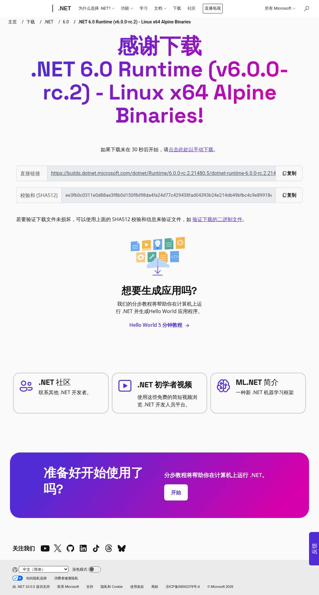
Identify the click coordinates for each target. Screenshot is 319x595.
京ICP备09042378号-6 (183, 586)
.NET (49, 21)
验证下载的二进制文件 (217, 219)
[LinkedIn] (83, 548)
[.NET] (64, 8)
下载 (177, 8)
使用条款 (137, 586)
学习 (144, 8)
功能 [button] (127, 8)
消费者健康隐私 (66, 578)
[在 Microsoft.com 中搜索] (306, 8)
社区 (192, 8)
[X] (57, 548)
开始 (176, 492)
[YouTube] (45, 548)
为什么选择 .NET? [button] (96, 8)
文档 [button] (160, 8)
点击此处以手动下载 (191, 149)
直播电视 (213, 8)
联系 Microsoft (68, 586)
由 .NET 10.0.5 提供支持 (31, 586)
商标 (154, 586)
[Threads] (108, 548)
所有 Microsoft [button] (280, 8)
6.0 (66, 21)
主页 (12, 21)
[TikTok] (96, 548)
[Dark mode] (94, 569)
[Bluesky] (121, 548)
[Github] (70, 548)
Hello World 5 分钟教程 (159, 325)
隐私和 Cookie (111, 586)
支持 (89, 586)
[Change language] (44, 569)
